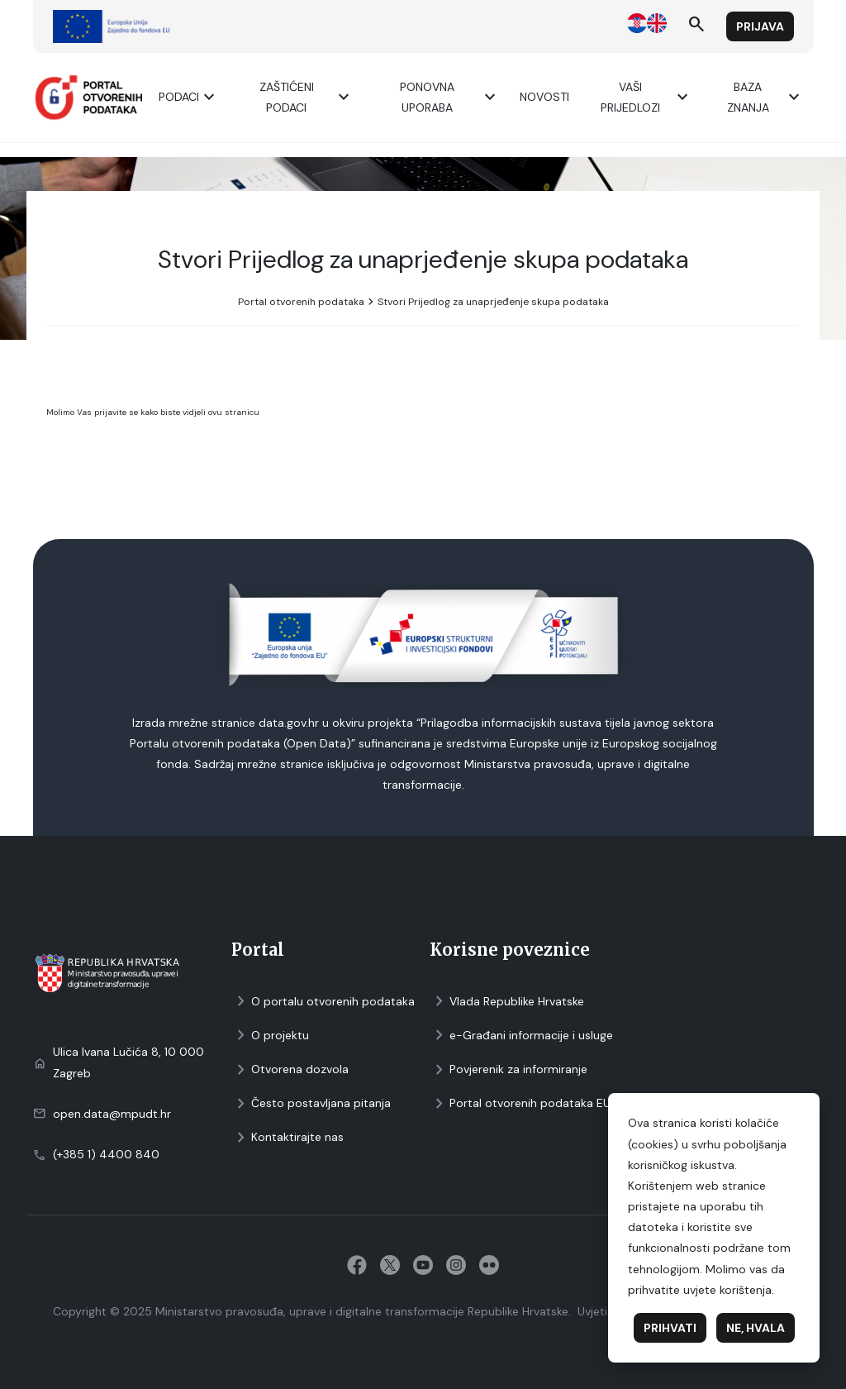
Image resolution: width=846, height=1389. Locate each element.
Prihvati (670, 1327)
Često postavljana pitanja (311, 1103)
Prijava (760, 26)
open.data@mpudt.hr (112, 1113)
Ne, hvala (755, 1327)
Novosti (544, 96)
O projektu (270, 1035)
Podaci (189, 97)
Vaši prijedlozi (646, 97)
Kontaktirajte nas (287, 1137)
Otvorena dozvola (290, 1069)
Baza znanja (765, 97)
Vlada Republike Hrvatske (507, 1001)
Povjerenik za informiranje (508, 1069)
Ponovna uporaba (450, 97)
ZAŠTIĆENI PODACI (306, 97)
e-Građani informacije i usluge (521, 1035)
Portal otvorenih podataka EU (520, 1103)
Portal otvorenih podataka (301, 301)
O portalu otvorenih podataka (323, 1001)
